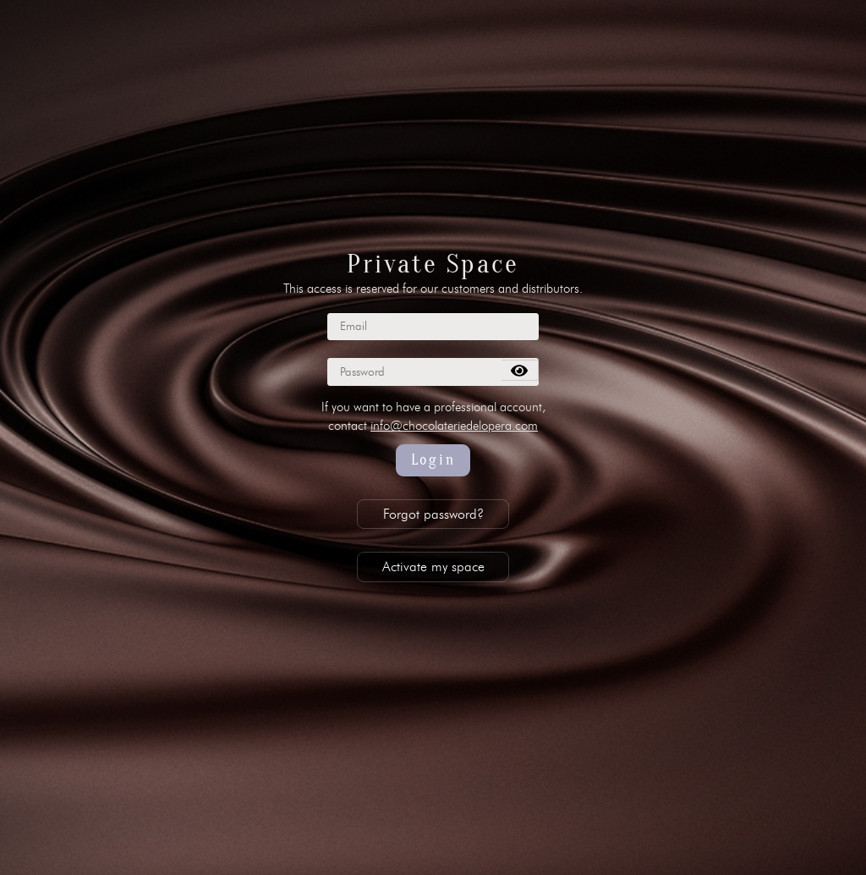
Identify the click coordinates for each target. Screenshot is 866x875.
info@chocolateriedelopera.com (454, 425)
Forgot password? (433, 514)
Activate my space (433, 567)
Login (433, 460)
